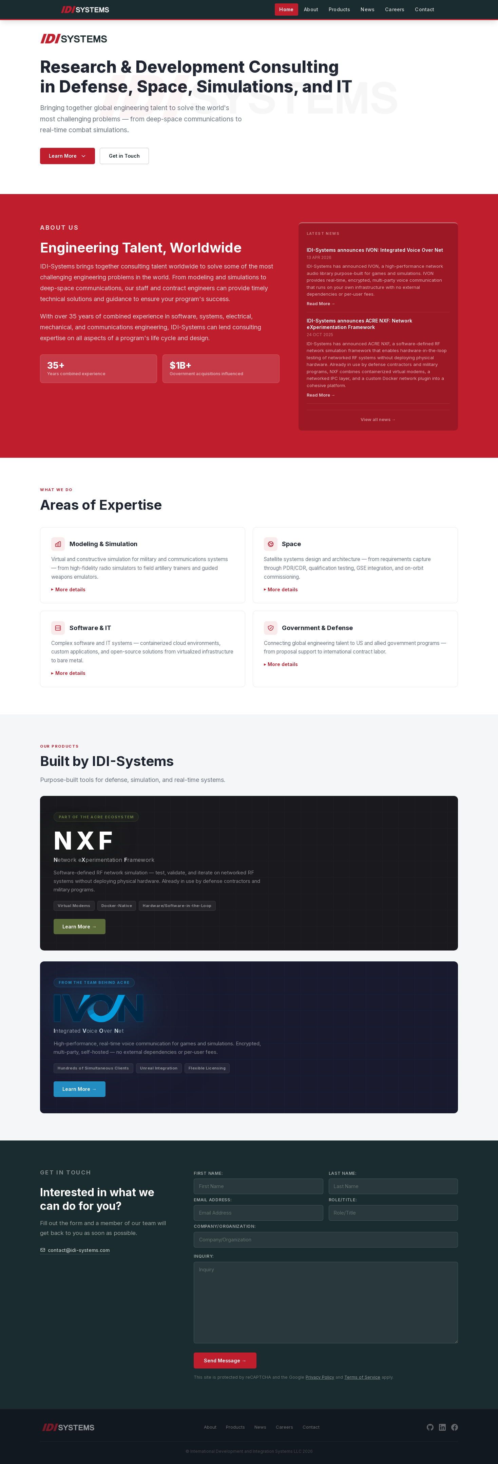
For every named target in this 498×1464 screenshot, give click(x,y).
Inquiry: (204, 1256)
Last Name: (343, 1173)
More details (70, 589)
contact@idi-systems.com (75, 1250)
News (260, 1427)
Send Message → (225, 1360)
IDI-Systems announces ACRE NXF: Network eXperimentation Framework (359, 324)
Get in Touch (124, 156)
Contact (311, 1427)
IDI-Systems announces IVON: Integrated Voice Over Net (375, 250)
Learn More (67, 156)
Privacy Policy (320, 1377)
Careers (284, 1427)
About (210, 1427)
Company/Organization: (225, 1226)
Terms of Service (362, 1377)
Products (235, 1427)
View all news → (378, 419)
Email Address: (213, 1199)
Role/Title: (343, 1199)
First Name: (208, 1173)
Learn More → (79, 926)
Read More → (321, 303)
